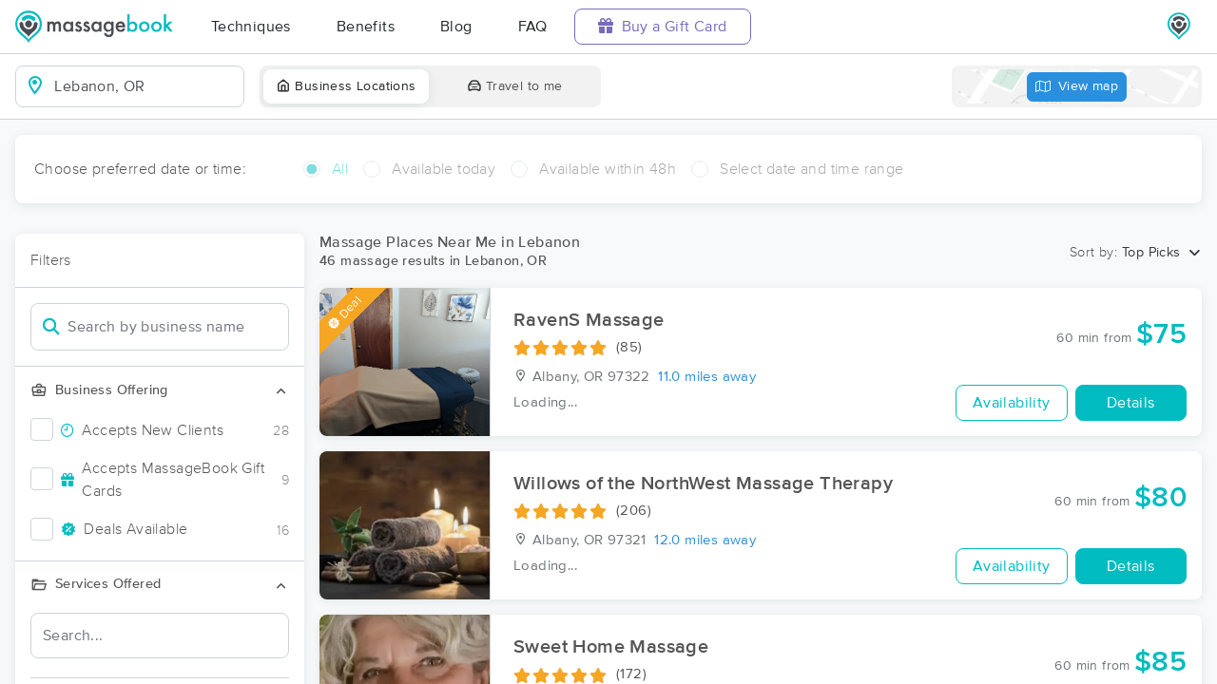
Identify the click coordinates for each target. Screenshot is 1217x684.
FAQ (533, 26)
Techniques (251, 26)
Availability (1012, 402)
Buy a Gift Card (662, 26)
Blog (456, 26)
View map (1077, 87)
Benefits (366, 26)
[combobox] (145, 86)
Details (1131, 402)
